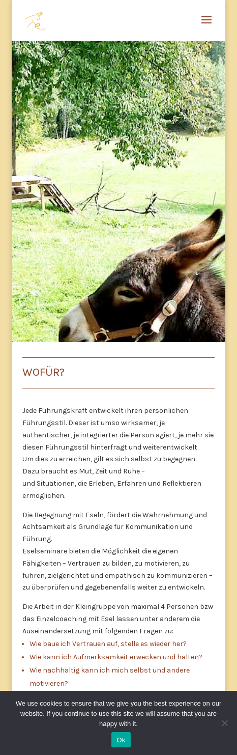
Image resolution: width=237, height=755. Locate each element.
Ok (120, 740)
